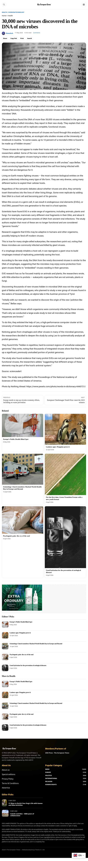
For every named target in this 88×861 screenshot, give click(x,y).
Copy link (14, 38)
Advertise (6, 787)
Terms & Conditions (10, 783)
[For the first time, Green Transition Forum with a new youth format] (65, 474)
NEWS (47, 769)
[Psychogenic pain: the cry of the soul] (22, 520)
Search (29, 38)
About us (6, 770)
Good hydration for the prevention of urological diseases (28, 665)
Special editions (8, 774)
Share (5, 38)
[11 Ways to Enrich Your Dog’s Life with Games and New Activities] (4, 802)
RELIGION (48, 781)
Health (4, 12)
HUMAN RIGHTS (51, 784)
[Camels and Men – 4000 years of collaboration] (5, 813)
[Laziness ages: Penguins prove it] (65, 429)
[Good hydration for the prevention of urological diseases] (65, 537)
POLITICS (48, 775)
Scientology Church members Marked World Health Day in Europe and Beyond (36, 644)
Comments (36, 33)
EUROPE (48, 772)
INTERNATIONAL (51, 778)
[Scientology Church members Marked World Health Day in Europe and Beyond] (22, 469)
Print (22, 38)
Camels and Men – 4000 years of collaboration (22, 815)
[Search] (4, 4)
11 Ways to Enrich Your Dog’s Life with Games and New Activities (25, 804)
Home (4, 16)
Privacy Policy (7, 779)
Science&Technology (16, 12)
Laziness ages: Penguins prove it (58, 447)
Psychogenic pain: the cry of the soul (16, 536)
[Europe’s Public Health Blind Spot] (22, 425)
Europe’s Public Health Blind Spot (15, 439)
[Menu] (83, 4)
